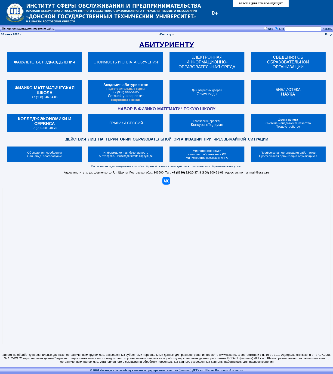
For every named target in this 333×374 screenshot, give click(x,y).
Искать (327, 28)
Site (281, 28)
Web (270, 28)
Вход (328, 34)
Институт (166, 34)
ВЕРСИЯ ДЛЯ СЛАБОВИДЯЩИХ (261, 3)
